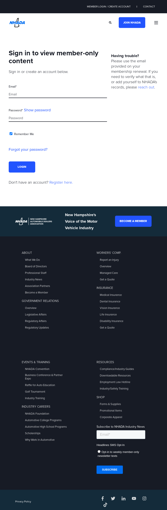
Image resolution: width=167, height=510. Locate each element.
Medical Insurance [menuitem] (111, 295)
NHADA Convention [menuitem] (37, 369)
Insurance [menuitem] (105, 288)
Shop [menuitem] (101, 397)
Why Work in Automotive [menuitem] (40, 440)
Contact (149, 6)
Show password (37, 110)
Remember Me (24, 134)
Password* (16, 110)
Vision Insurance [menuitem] (110, 308)
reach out (146, 87)
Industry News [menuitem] (33, 279)
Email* (13, 86)
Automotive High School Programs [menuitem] (46, 427)
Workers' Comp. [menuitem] (109, 253)
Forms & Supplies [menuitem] (110, 404)
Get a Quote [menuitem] (107, 279)
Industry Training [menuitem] (35, 398)
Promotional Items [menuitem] (111, 410)
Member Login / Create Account (109, 6)
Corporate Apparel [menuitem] (111, 417)
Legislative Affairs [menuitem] (36, 314)
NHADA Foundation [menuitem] (37, 413)
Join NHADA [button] (132, 22)
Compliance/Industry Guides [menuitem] (117, 369)
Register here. (61, 182)
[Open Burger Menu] (156, 22)
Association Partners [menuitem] (37, 286)
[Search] (110, 22)
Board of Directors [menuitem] (36, 266)
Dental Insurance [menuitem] (110, 301)
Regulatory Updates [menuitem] (37, 327)
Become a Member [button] (133, 221)
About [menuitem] (27, 253)
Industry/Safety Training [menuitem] (114, 388)
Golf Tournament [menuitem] (35, 391)
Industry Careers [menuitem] (36, 406)
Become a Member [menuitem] (36, 292)
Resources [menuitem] (105, 362)
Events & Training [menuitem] (36, 362)
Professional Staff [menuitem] (35, 273)
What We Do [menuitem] (32, 260)
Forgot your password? (28, 149)
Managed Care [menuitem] (109, 273)
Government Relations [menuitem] (40, 301)
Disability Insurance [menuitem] (111, 321)
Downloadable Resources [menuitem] (115, 375)
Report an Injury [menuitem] (109, 260)
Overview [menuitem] (31, 308)
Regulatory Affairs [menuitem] (36, 321)
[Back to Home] (17, 22)
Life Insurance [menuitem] (108, 314)
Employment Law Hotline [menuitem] (115, 382)
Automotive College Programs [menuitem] (43, 420)
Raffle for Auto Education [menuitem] (40, 385)
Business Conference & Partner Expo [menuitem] (44, 376)
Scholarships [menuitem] (32, 433)
